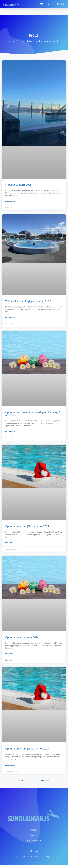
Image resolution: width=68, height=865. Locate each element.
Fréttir (34, 835)
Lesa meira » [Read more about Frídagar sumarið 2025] (10, 201)
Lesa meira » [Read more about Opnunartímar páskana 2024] (10, 654)
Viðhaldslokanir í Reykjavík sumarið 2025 (28, 301)
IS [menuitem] (58, 4)
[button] (41, 4)
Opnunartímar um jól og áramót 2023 (27, 748)
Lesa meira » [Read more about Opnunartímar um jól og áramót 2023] (10, 765)
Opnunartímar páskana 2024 (22, 637)
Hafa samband (34, 840)
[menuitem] (58, 4)
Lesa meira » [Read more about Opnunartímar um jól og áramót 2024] (10, 543)
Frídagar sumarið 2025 (18, 184)
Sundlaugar (34, 829)
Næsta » (45, 780)
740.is (34, 861)
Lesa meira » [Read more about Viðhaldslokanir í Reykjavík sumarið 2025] (10, 318)
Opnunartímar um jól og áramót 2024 (27, 526)
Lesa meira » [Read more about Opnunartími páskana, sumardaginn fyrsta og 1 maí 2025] (10, 432)
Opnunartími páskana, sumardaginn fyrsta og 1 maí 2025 (32, 414)
